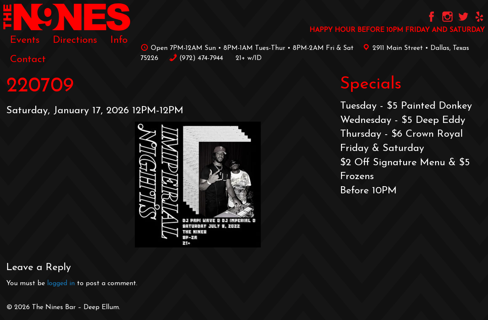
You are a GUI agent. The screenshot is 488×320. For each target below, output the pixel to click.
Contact (28, 60)
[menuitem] (24, 40)
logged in (61, 283)
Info (119, 40)
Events (24, 40)
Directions (75, 40)
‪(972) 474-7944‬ (196, 58)
